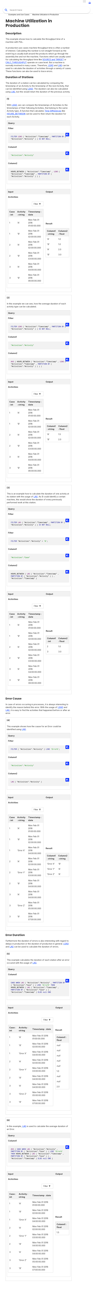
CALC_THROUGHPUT (16, 62)
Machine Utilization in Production (45, 15)
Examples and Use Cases (18, 15)
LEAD (50, 65)
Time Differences (53, 111)
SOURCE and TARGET (53, 59)
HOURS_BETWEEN (16, 113)
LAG (60, 65)
